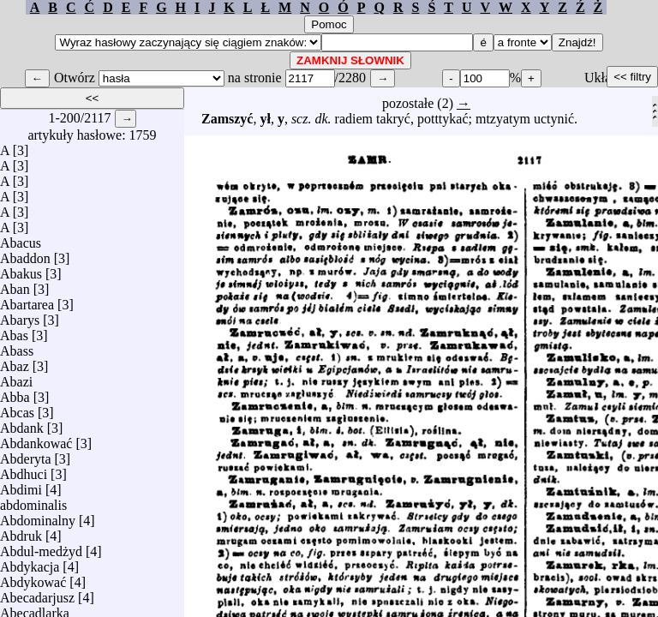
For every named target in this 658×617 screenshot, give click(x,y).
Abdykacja (29, 562)
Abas (14, 331)
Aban (15, 285)
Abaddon (25, 254)
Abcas (17, 408)
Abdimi (21, 485)
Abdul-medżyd (41, 547)
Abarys (19, 315)
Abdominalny (37, 516)
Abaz (14, 362)
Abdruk (21, 531)
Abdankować (36, 439)
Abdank (22, 423)
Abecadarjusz (37, 593)
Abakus (21, 269)
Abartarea (27, 300)
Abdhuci (23, 470)
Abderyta (25, 454)
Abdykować (33, 578)
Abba (15, 393)
